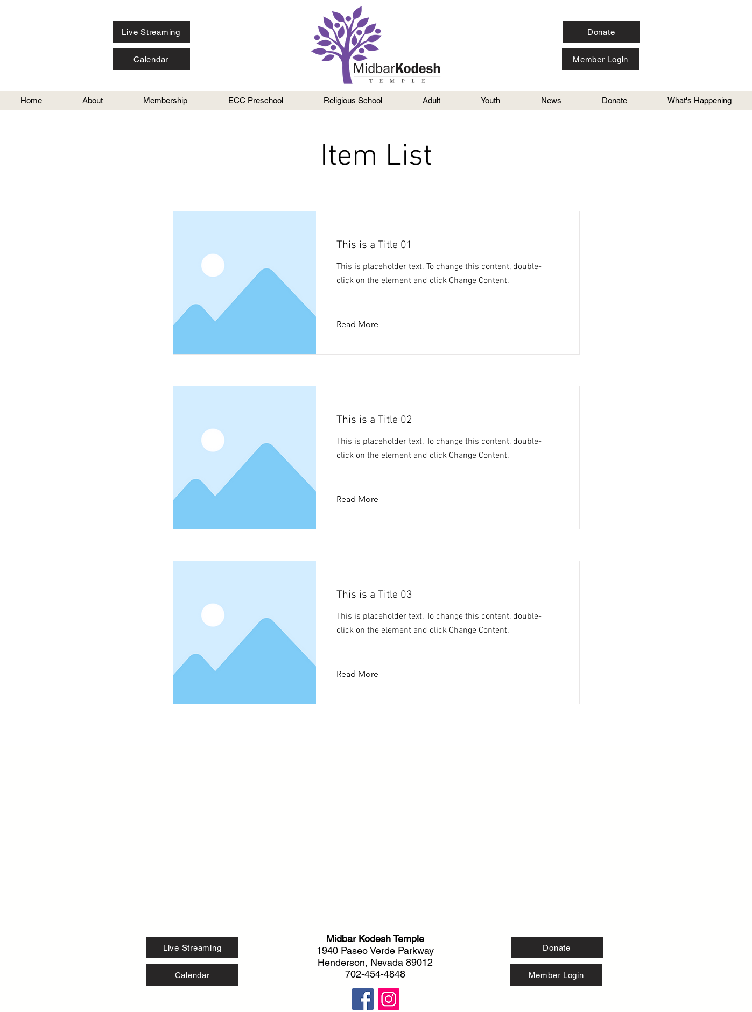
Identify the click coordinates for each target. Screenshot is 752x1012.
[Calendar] (151, 59)
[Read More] (365, 324)
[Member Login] (600, 59)
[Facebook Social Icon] (363, 999)
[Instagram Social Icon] (388, 999)
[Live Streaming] (151, 32)
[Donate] (601, 32)
